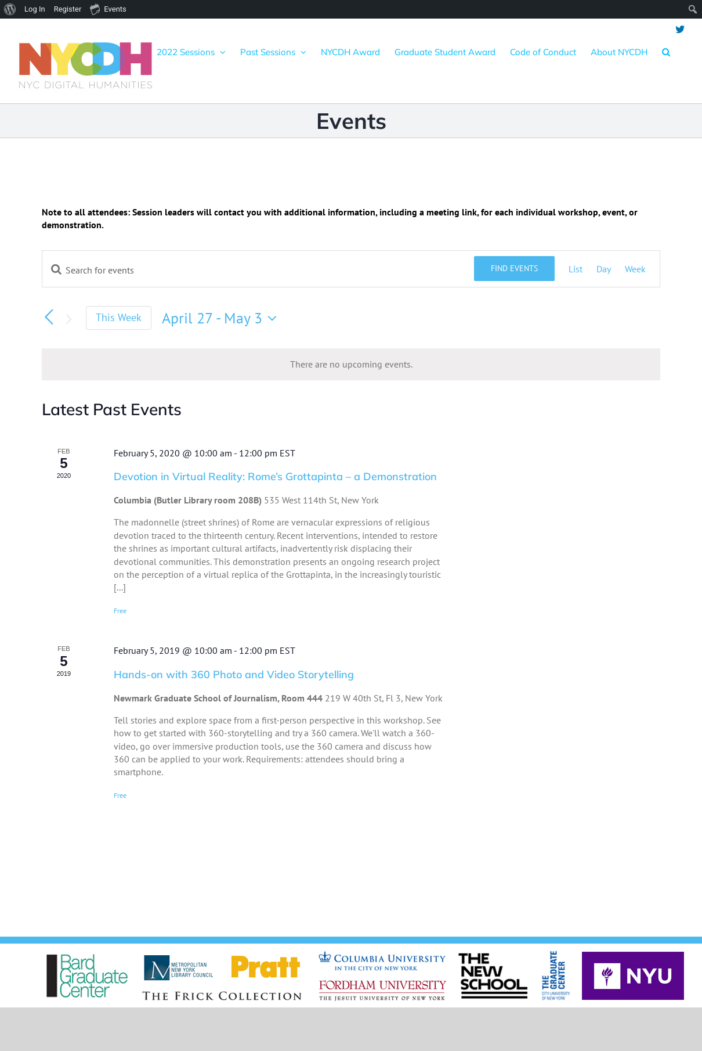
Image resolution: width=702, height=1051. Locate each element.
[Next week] (68, 319)
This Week (119, 317)
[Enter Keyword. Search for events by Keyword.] (258, 270)
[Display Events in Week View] (635, 269)
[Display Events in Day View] (603, 269)
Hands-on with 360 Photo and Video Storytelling (234, 674)
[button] (666, 51)
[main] (351, 540)
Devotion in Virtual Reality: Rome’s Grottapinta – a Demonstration (275, 476)
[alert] (351, 364)
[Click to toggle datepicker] (222, 318)
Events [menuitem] (108, 8)
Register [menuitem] (68, 9)
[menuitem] (10, 9)
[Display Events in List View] (575, 269)
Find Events (514, 268)
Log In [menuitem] (34, 9)
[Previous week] (49, 317)
